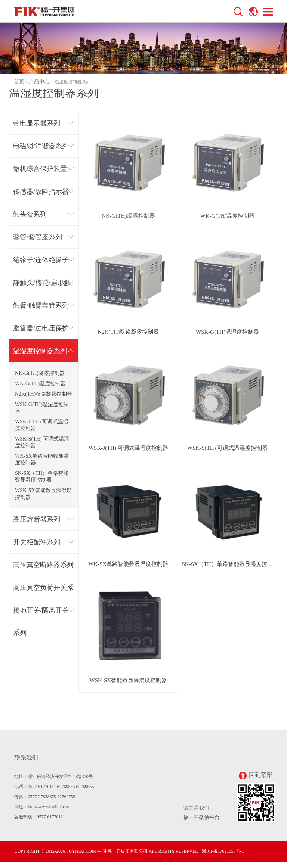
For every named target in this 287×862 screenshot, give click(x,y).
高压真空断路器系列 (43, 565)
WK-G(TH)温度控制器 (40, 383)
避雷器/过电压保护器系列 (41, 332)
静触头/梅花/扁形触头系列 (42, 286)
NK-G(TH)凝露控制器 (40, 373)
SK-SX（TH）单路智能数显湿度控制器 (41, 476)
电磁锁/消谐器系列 (41, 146)
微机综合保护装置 (40, 168)
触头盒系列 (30, 214)
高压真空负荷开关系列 (43, 591)
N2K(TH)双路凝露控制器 (43, 394)
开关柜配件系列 (36, 542)
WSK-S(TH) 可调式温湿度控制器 (42, 442)
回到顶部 (256, 775)
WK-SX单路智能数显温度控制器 (42, 459)
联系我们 (26, 757)
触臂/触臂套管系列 (41, 305)
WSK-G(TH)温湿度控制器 (42, 408)
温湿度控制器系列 (40, 351)
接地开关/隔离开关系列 (41, 614)
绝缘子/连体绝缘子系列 (41, 263)
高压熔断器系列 (36, 519)
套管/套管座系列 (37, 237)
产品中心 (39, 81)
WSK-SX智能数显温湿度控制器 (43, 494)
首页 (19, 81)
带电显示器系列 (36, 123)
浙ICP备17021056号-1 (223, 851)
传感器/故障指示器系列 (41, 195)
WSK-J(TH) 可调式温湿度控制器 (41, 425)
